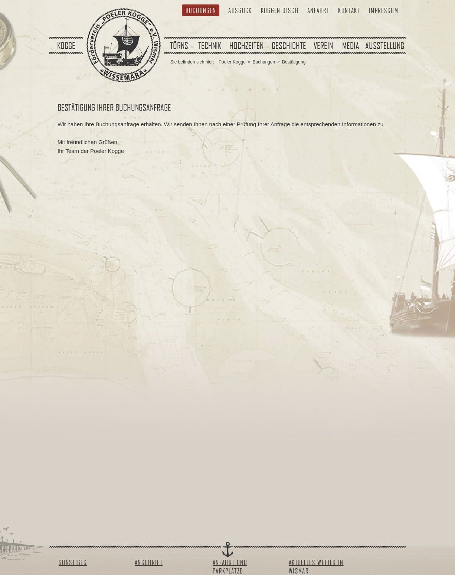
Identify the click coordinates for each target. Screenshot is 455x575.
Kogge (66, 45)
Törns (179, 45)
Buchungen (201, 10)
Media (350, 45)
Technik (209, 45)
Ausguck (240, 10)
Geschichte (289, 45)
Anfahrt (318, 10)
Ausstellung (384, 45)
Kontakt (349, 10)
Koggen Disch (279, 10)
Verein (323, 45)
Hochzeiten (246, 45)
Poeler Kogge (232, 62)
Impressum (383, 10)
